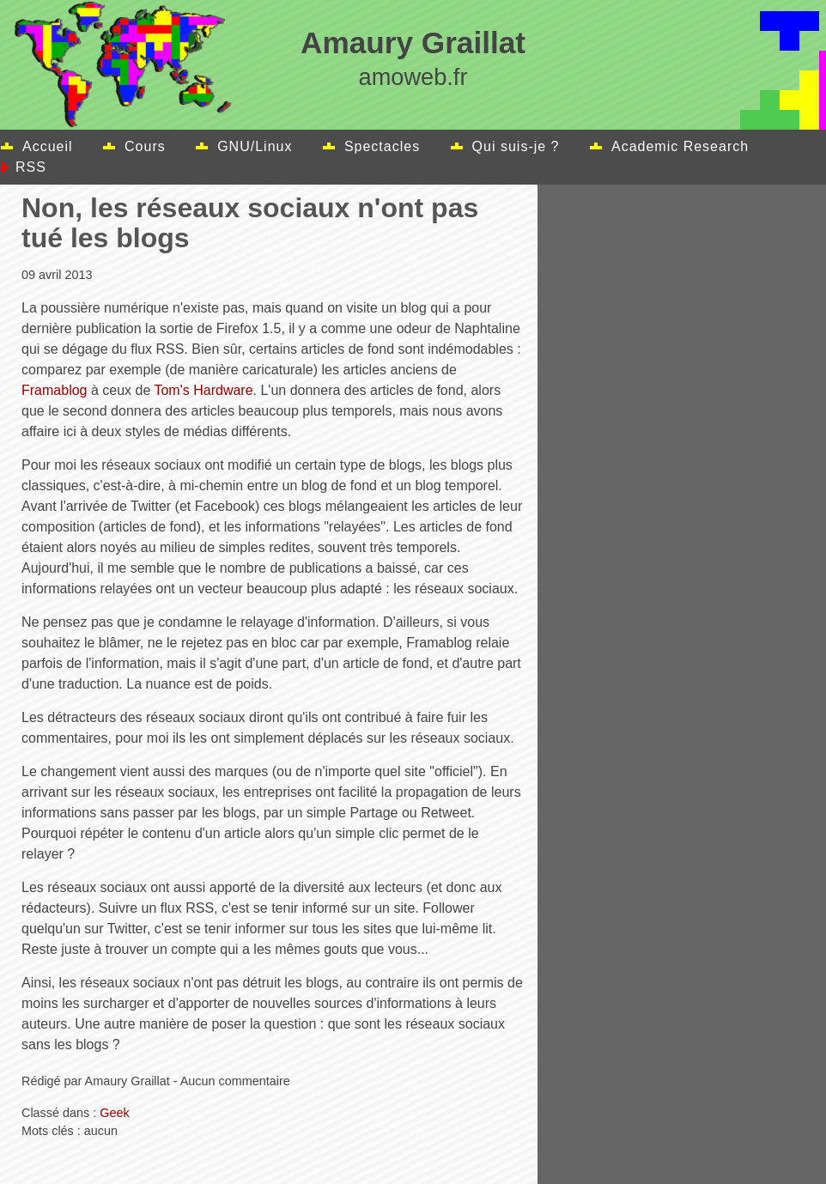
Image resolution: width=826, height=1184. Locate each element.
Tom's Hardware (203, 390)
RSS (30, 167)
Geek (114, 1113)
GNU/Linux (254, 146)
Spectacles (382, 146)
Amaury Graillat (413, 42)
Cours (145, 146)
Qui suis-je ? (516, 146)
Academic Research (680, 146)
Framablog (54, 390)
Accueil (47, 146)
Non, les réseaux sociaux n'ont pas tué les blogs (249, 222)
